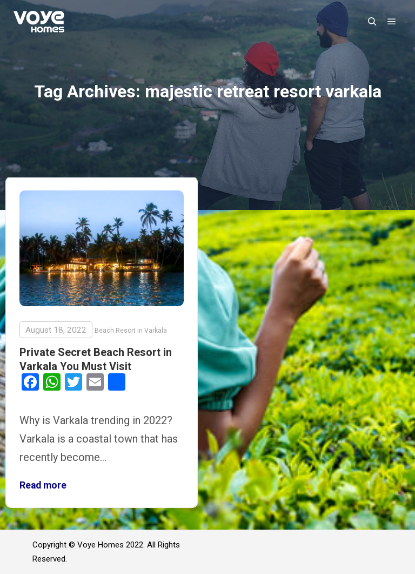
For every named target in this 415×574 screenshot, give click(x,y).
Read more (42, 485)
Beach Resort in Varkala (131, 330)
